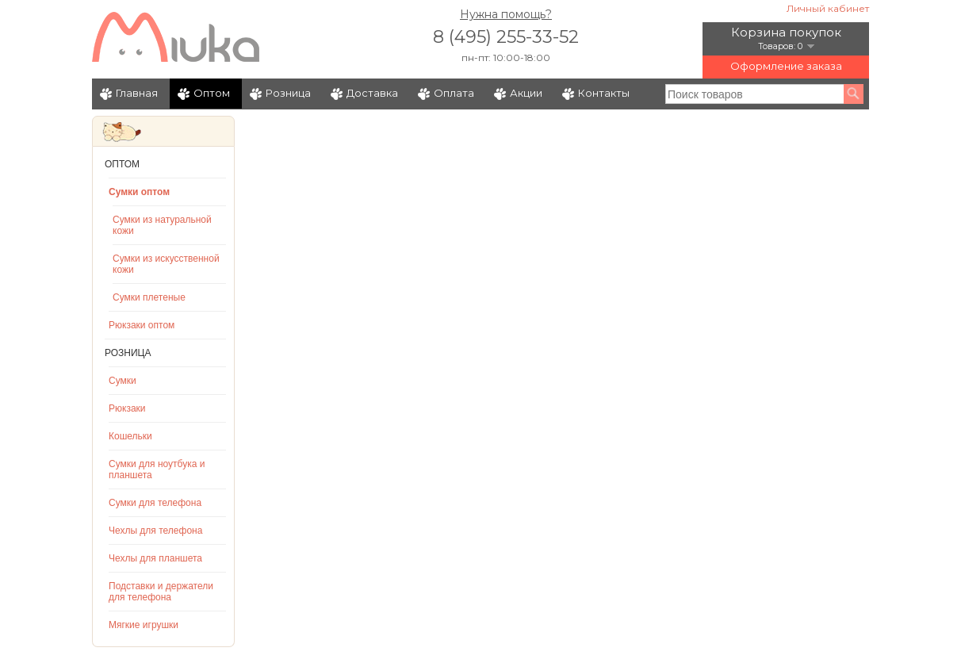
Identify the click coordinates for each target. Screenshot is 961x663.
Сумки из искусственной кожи (166, 264)
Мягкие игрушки (143, 624)
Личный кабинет (828, 8)
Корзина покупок (786, 32)
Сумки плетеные (149, 297)
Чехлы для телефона (155, 530)
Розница (288, 92)
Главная (137, 92)
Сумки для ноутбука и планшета (157, 469)
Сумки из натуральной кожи (162, 225)
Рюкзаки (127, 408)
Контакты (604, 92)
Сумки (122, 380)
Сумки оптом (139, 191)
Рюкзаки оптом (141, 325)
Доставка (372, 92)
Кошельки (130, 436)
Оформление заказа (786, 65)
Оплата (454, 92)
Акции (526, 92)
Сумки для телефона (155, 502)
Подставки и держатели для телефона (161, 592)
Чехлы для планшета (155, 558)
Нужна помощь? (506, 14)
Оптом (211, 92)
